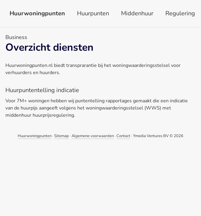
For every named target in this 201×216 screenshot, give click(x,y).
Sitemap (61, 136)
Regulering (180, 13)
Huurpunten (93, 13)
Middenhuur (137, 13)
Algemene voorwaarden (93, 136)
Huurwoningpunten (37, 13)
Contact (123, 136)
